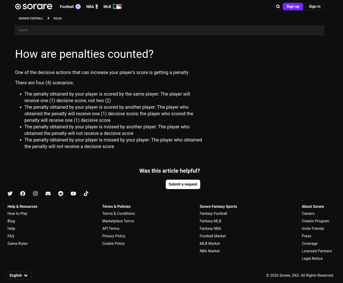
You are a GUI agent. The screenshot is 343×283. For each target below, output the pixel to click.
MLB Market (210, 243)
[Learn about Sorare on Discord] (48, 194)
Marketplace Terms (118, 221)
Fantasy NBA (210, 228)
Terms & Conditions (118, 213)
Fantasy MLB (210, 221)
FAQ (11, 236)
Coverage (309, 243)
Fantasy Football (213, 213)
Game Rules (17, 243)
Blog (11, 221)
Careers (308, 213)
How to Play (17, 213)
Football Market (213, 236)
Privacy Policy (113, 236)
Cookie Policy (113, 243)
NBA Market (210, 251)
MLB (112, 6)
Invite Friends (313, 228)
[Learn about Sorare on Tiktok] (86, 194)
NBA (92, 6)
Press (306, 236)
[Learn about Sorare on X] (10, 194)
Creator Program (315, 221)
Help (11, 228)
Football (70, 6)
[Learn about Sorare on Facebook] (22, 194)
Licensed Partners (317, 251)
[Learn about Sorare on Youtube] (73, 194)
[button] (278, 6)
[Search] (169, 30)
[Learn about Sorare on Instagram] (35, 194)
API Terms (111, 228)
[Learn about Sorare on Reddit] (60, 194)
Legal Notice (312, 258)
